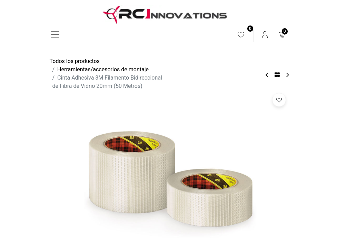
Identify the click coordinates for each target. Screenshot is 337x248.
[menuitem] (241, 35)
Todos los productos (75, 61)
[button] (279, 100)
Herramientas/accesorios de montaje (103, 69)
